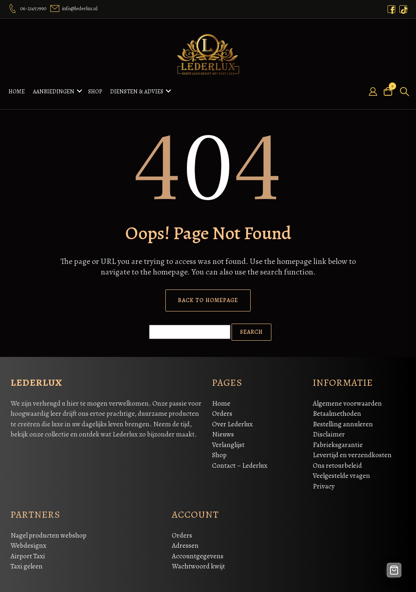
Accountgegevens (197, 553)
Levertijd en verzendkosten (352, 452)
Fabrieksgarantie (338, 442)
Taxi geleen (27, 563)
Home (17, 90)
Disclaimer (329, 431)
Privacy (324, 483)
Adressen (185, 543)
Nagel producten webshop (49, 533)
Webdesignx (28, 543)
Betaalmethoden (337, 411)
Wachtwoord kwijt (198, 563)
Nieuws (223, 431)
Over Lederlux (232, 421)
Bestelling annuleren (343, 421)
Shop (95, 90)
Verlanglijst (228, 442)
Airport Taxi (28, 553)
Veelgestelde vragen (341, 473)
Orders (222, 411)
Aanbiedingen (53, 90)
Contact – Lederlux (239, 463)
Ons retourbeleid (337, 463)
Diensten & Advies (136, 90)
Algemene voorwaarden (347, 401)
